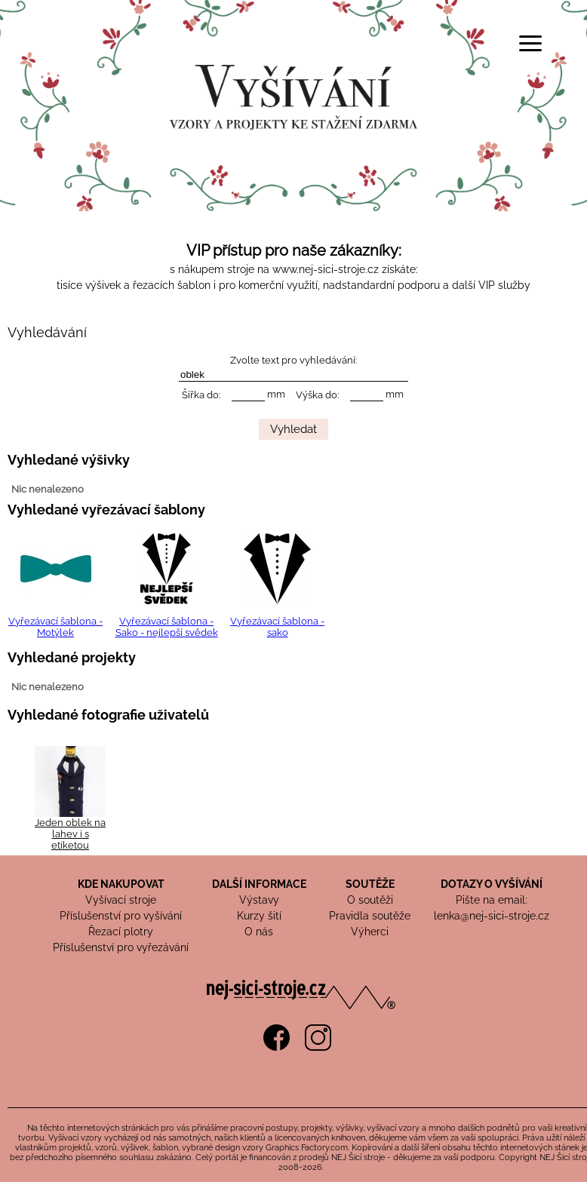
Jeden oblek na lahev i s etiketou (70, 834)
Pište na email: (491, 900)
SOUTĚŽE (370, 884)
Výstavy (259, 900)
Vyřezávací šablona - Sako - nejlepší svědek (166, 627)
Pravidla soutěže (369, 916)
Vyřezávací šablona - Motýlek (55, 627)
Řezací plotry (120, 932)
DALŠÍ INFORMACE (259, 884)
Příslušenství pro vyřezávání (121, 947)
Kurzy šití (259, 916)
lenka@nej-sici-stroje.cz (491, 916)
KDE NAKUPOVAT (121, 884)
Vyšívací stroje (120, 900)
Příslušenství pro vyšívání (121, 916)
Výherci (370, 932)
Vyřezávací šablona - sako (277, 627)
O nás (258, 932)
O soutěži (370, 900)
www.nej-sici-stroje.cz (325, 269)
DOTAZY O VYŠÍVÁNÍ (491, 884)
